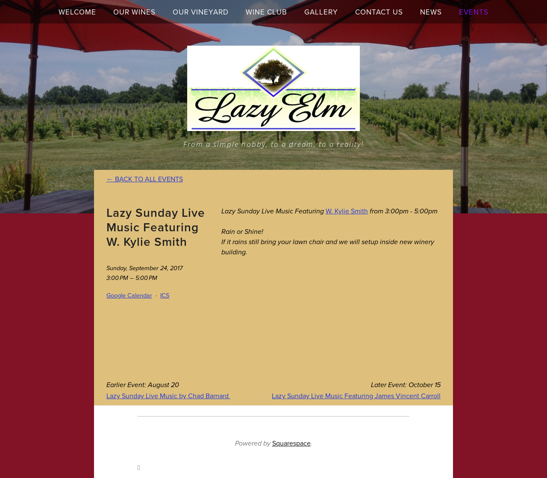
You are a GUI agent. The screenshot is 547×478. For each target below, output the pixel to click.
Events (473, 12)
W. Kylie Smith (347, 211)
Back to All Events (149, 179)
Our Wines (134, 12)
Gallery (321, 12)
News (431, 12)
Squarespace (291, 443)
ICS (164, 295)
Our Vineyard (201, 12)
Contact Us (379, 12)
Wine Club (266, 12)
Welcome (77, 12)
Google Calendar (129, 295)
